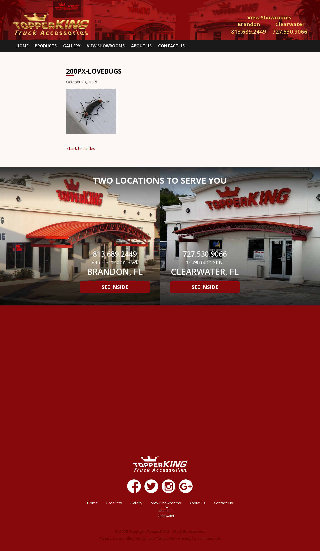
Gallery (71, 46)
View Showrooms (106, 46)
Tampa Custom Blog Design (124, 538)
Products (46, 46)
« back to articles (80, 148)
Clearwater (166, 515)
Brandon (166, 510)
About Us (141, 46)
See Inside (115, 287)
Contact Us (171, 46)
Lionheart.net (209, 538)
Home (22, 46)
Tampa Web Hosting (174, 538)
